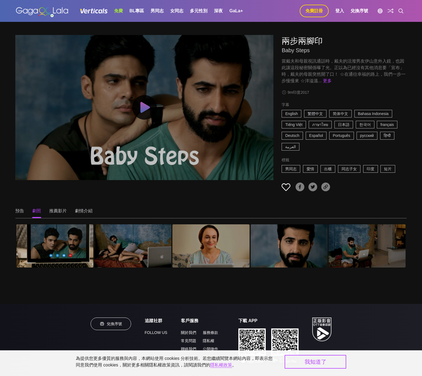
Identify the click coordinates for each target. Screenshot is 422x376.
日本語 (343, 124)
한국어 (365, 124)
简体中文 (340, 113)
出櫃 (328, 169)
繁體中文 (315, 113)
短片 (388, 169)
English (291, 113)
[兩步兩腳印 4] (289, 246)
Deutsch (292, 135)
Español (316, 135)
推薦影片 (58, 210)
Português (341, 135)
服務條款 (210, 332)
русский (367, 135)
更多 (327, 80)
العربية (290, 147)
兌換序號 (359, 10)
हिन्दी (387, 135)
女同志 (176, 10)
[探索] (390, 11)
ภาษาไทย (320, 124)
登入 (339, 10)
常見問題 (188, 341)
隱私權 (208, 341)
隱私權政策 (221, 365)
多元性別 (198, 10)
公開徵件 (210, 349)
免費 (118, 10)
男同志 (157, 10)
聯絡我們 (188, 349)
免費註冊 (314, 10)
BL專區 (136, 10)
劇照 (36, 210)
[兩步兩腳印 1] (54, 246)
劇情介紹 (84, 210)
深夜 (218, 10)
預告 (19, 210)
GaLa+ (236, 10)
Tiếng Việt (293, 124)
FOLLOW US (156, 332)
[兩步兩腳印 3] (210, 246)
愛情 (310, 169)
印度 (370, 169)
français (387, 124)
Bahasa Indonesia (373, 113)
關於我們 (188, 332)
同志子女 (349, 169)
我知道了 (315, 362)
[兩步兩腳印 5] (367, 246)
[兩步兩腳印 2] (132, 246)
